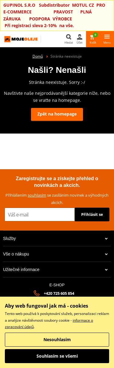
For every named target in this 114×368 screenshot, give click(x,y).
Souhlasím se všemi (57, 356)
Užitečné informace (55, 269)
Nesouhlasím (57, 339)
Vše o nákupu (55, 254)
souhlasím (37, 195)
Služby (55, 238)
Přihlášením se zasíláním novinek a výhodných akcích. (57, 198)
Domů (38, 56)
